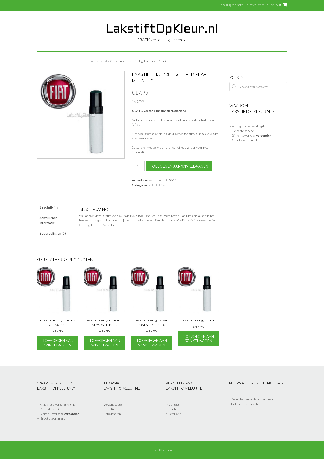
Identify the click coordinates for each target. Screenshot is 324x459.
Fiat (137, 124)
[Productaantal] (138, 166)
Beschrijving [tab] (48, 207)
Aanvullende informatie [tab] (48, 220)
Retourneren (112, 414)
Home (92, 61)
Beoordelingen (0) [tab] (52, 233)
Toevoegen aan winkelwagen (179, 166)
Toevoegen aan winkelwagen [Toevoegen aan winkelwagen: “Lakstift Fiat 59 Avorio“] (198, 338)
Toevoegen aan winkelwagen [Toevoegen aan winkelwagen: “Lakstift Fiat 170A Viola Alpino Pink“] (57, 343)
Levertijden (111, 409)
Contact (173, 404)
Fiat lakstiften (107, 61)
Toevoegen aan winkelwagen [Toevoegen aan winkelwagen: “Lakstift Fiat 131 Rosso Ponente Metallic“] (151, 343)
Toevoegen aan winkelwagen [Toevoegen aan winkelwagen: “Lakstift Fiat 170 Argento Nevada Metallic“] (104, 343)
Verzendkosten (114, 404)
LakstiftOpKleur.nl (162, 29)
